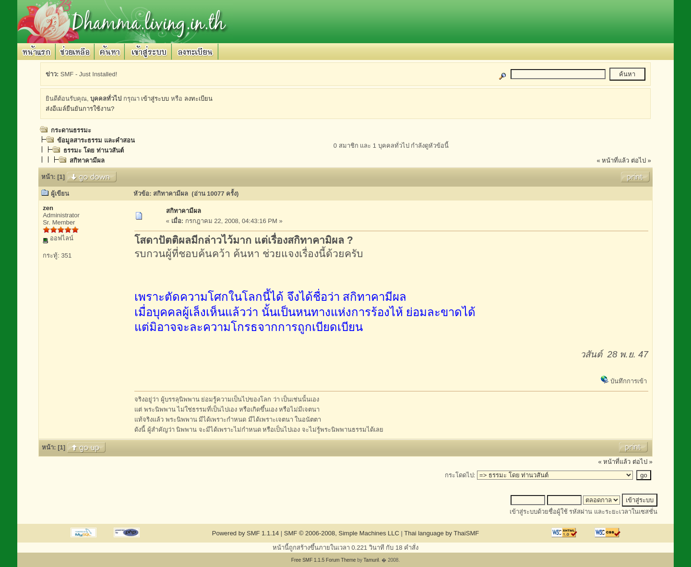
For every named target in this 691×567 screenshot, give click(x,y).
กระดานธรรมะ (71, 130)
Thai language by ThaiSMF (441, 533)
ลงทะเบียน (198, 98)
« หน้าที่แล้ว (612, 160)
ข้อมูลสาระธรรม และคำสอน (96, 140)
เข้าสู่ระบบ (155, 98)
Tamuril (371, 560)
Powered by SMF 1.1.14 (245, 533)
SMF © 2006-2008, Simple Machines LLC (341, 533)
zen (48, 208)
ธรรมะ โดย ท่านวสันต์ (93, 150)
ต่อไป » (641, 160)
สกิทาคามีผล (87, 160)
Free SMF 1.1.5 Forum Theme (323, 560)
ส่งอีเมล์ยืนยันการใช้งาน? (80, 108)
